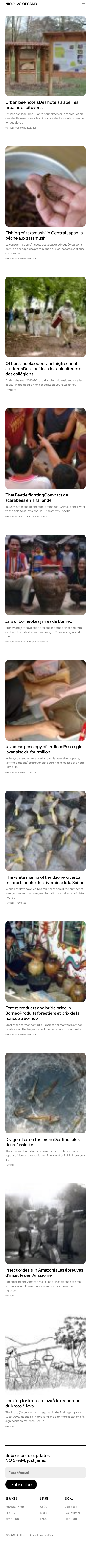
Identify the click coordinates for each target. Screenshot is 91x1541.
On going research (27, 128)
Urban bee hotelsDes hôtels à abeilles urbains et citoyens (41, 105)
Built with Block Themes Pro (34, 1535)
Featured (11, 390)
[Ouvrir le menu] (83, 4)
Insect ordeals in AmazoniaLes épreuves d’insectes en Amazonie (44, 1272)
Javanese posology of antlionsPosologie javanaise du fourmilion (43, 749)
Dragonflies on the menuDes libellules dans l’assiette (42, 1142)
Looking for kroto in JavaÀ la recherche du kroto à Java (42, 1403)
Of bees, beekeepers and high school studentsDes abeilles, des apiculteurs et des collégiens (44, 369)
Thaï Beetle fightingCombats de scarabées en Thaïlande (36, 497)
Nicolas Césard (21, 4)
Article (11, 128)
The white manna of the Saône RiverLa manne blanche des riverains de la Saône (44, 880)
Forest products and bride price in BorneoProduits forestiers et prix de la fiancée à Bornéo (42, 1013)
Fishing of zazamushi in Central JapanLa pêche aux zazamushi (44, 235)
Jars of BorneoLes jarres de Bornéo (38, 621)
